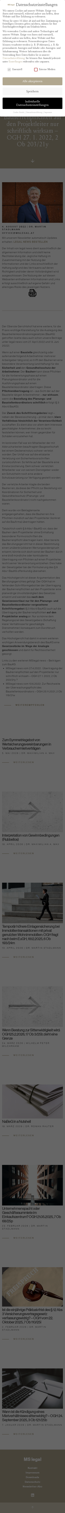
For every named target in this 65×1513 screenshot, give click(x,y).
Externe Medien (44, 69)
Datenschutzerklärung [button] (34, 112)
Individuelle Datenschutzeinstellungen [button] (32, 103)
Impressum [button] (48, 112)
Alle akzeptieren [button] (32, 81)
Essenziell (14, 69)
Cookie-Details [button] (18, 112)
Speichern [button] (32, 91)
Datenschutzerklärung (14, 58)
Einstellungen (16, 61)
